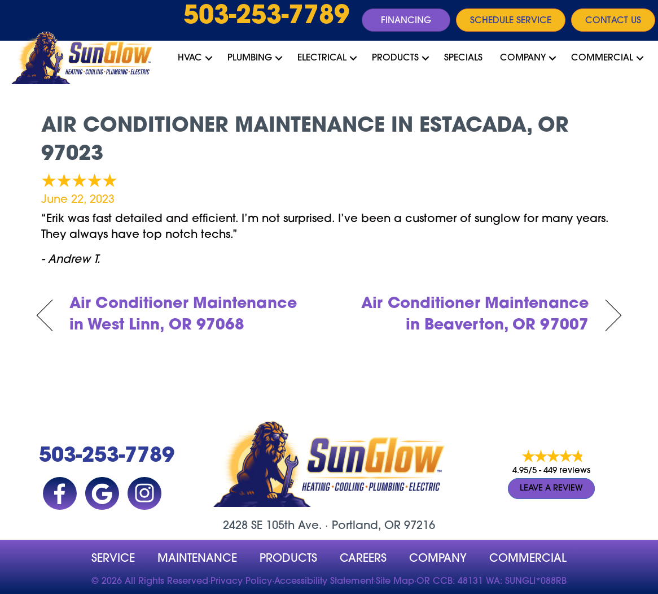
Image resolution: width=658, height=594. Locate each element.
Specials (463, 58)
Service (113, 559)
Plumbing (249, 58)
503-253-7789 (266, 17)
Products (395, 58)
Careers (363, 559)
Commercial (602, 58)
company (438, 559)
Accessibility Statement (324, 581)
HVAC (190, 58)
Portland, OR (366, 526)
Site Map (395, 581)
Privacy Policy (241, 581)
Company (523, 58)
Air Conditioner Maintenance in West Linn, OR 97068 (183, 315)
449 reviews (566, 471)
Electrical (321, 58)
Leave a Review (551, 488)
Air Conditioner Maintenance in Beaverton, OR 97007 (467, 315)
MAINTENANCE (197, 559)
